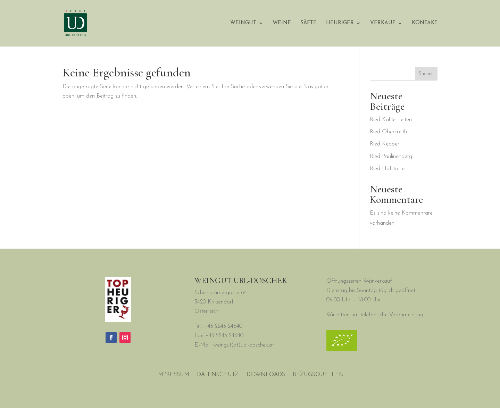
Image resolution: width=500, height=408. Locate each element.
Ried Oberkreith (388, 132)
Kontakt (425, 23)
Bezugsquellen (318, 374)
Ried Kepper (384, 144)
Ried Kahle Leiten (391, 120)
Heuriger (340, 23)
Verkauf (382, 23)
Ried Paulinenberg (391, 156)
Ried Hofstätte (387, 169)
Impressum (172, 374)
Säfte (308, 23)
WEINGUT (243, 23)
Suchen (426, 73)
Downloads (266, 374)
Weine (282, 23)
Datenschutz (218, 374)
